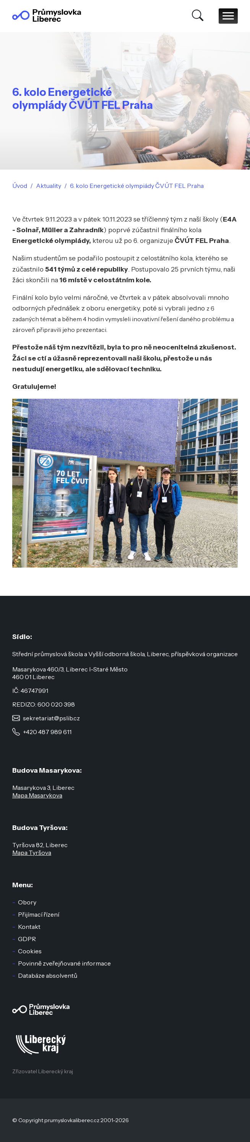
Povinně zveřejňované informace (64, 963)
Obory (27, 902)
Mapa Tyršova (31, 852)
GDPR (27, 939)
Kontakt (29, 926)
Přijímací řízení (38, 914)
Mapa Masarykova (37, 795)
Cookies (30, 951)
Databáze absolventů (47, 975)
